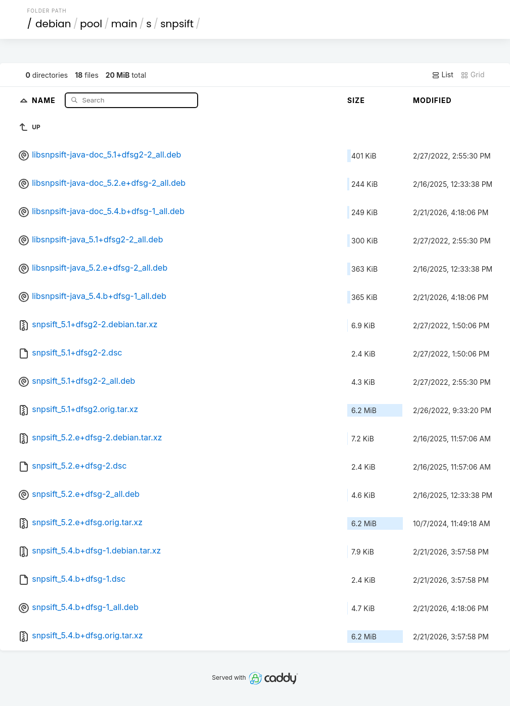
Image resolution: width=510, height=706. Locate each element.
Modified (432, 100)
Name (45, 99)
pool (91, 24)
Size (356, 100)
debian (53, 24)
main (124, 24)
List (442, 74)
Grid (472, 74)
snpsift (177, 24)
